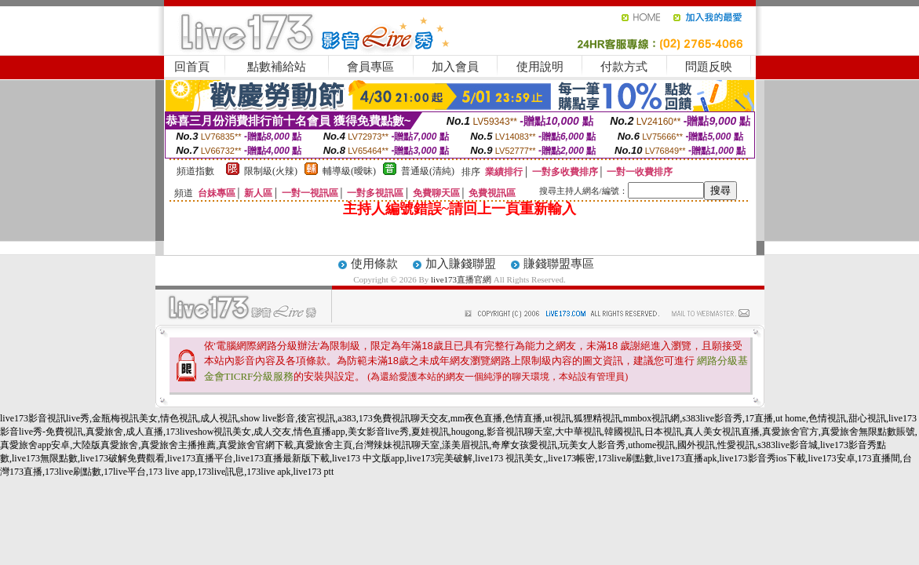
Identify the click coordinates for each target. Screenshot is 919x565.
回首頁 (192, 66)
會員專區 (370, 66)
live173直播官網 (461, 279)
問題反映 (708, 66)
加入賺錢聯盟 (460, 263)
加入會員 (455, 66)
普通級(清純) (427, 171)
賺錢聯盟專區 (558, 263)
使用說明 (539, 66)
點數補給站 (276, 66)
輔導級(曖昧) (349, 171)
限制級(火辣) (270, 171)
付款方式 (623, 66)
